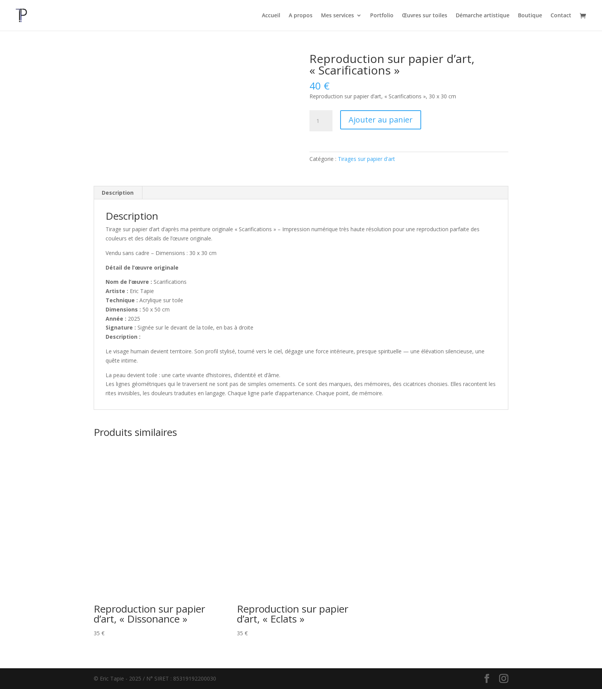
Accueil (271, 16)
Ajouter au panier (381, 119)
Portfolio (382, 16)
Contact (561, 16)
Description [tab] (118, 192)
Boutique (530, 16)
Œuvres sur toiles (424, 16)
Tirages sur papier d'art (366, 158)
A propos (301, 16)
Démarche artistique (482, 16)
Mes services (337, 16)
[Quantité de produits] (320, 121)
